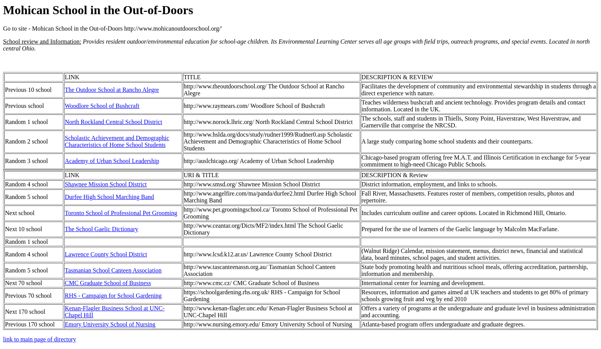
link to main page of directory (39, 339)
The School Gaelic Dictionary (101, 229)
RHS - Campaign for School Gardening (113, 295)
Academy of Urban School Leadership (112, 161)
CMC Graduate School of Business (108, 283)
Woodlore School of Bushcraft (102, 106)
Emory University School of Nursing (110, 324)
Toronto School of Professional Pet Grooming (121, 213)
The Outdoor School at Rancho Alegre (112, 89)
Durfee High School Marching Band (109, 197)
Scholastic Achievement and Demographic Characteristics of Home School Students (117, 141)
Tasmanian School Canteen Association (113, 270)
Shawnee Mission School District (106, 184)
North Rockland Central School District (113, 122)
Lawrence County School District (106, 254)
